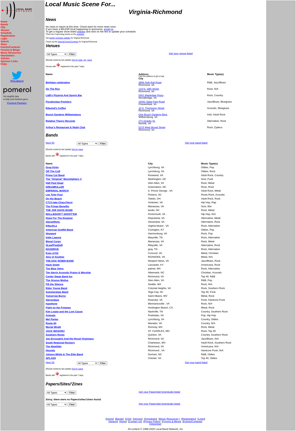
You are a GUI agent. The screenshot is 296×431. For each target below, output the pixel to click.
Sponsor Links (9, 61)
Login (3, 38)
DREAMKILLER (55, 187)
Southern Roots (55, 334)
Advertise (155, 424)
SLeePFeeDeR (54, 245)
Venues (4, 30)
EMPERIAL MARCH (57, 190)
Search (4, 41)
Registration (7, 35)
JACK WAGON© (55, 331)
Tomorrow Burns (56, 295)
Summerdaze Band (57, 292)
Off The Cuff (53, 171)
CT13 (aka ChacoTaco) (59, 202)
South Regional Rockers (60, 342)
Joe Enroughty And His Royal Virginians (70, 338)
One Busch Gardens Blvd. (153, 114)
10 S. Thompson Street (151, 108)
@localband (17, 81)
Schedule (6, 32)
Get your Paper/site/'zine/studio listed (159, 391)
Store (3, 44)
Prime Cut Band (55, 175)
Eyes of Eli (52, 253)
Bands (4, 24)
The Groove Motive (57, 280)
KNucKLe (51, 225)
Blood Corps (53, 241)
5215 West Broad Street (152, 127)
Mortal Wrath (53, 327)
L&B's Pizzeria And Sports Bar (64, 95)
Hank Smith (52, 264)
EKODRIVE (52, 249)
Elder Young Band (56, 288)
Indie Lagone (53, 237)
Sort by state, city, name (82, 60)
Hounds (50, 350)
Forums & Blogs (10, 49)
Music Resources (10, 52)
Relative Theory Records (60, 121)
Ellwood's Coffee (56, 108)
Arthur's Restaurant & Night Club (65, 127)
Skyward (51, 233)
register (81, 31)
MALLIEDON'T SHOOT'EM (61, 214)
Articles (5, 58)
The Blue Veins (55, 268)
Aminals (50, 315)
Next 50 (50, 142)
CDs (2, 27)
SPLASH (51, 358)
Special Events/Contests (68, 42)
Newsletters (7, 55)
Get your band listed (196, 142)
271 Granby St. (147, 121)
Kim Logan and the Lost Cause (64, 311)
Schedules (150, 418)
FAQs (3, 64)
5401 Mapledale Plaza (151, 95)
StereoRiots (53, 221)
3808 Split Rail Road (150, 82)
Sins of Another (55, 256)
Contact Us (135, 421)
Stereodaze (52, 299)
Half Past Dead (54, 183)
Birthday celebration (58, 82)
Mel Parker (52, 319)
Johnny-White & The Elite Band (64, 354)
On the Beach (54, 198)
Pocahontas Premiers (58, 101)
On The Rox (53, 88)
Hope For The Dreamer (59, 218)
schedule (80, 34)
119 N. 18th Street (149, 88)
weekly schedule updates (59, 38)
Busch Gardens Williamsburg (63, 114)
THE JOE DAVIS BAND (59, 210)
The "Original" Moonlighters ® (64, 179)
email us (108, 29)
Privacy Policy (152, 421)
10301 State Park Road (152, 101)
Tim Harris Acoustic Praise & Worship (68, 272)
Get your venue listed (181, 53)
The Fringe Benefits (57, 206)
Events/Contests (10, 47)
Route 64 (51, 323)
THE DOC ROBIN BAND (60, 260)
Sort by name (77, 149)
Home (3, 21)
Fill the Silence (54, 284)
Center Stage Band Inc (59, 276)
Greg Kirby (52, 167)
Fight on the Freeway (58, 307)
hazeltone (51, 303)
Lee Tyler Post (54, 194)
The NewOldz (54, 346)
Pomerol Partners (17, 103)
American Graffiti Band (59, 229)
